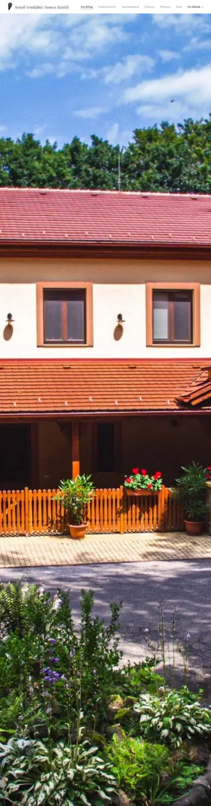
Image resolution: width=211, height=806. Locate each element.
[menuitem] (88, 7)
